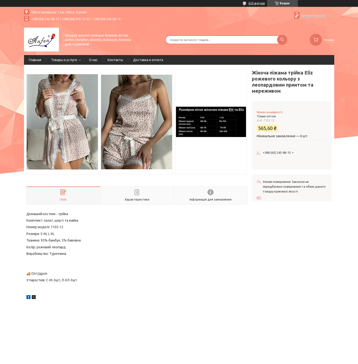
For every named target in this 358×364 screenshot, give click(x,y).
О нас (93, 60)
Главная (35, 60)
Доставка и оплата (148, 60)
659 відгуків (256, 3)
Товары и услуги (64, 60)
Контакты (115, 60)
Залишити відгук (313, 15)
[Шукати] (282, 40)
